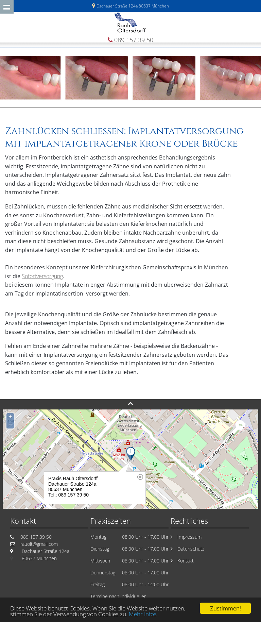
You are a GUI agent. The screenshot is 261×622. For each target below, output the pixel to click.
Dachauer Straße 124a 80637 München (133, 6)
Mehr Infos (143, 615)
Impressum (189, 537)
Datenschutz (190, 548)
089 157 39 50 (133, 40)
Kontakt (185, 560)
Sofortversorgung (42, 276)
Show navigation (7, 7)
